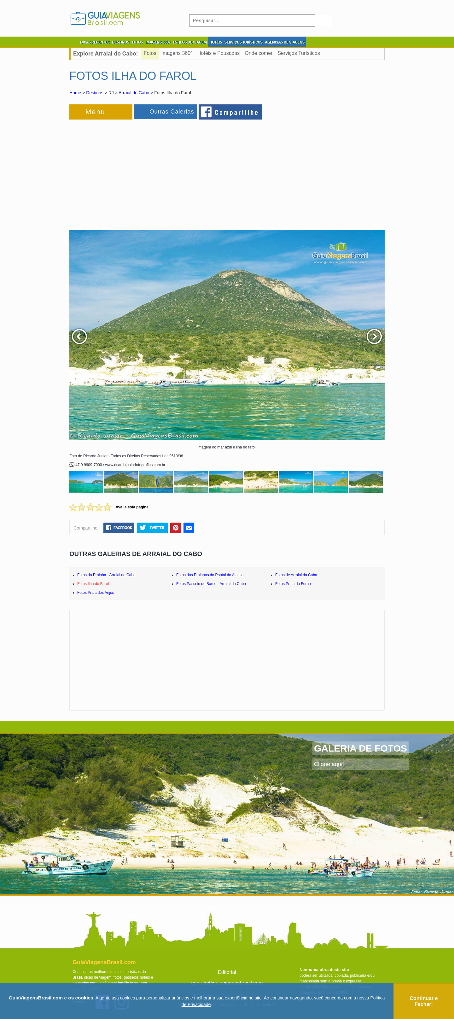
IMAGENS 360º (157, 42)
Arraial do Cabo (134, 92)
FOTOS (137, 42)
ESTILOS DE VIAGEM (190, 42)
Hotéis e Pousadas (218, 53)
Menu (95, 112)
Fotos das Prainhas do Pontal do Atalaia (209, 575)
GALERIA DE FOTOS (360, 748)
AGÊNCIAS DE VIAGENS (284, 42)
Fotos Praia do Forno (293, 584)
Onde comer (258, 53)
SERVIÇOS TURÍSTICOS (243, 42)
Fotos (150, 53)
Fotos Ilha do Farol (93, 584)
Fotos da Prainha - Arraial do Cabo (106, 575)
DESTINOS (120, 42)
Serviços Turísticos (298, 53)
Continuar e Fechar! (424, 1001)
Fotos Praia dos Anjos (95, 592)
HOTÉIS (215, 42)
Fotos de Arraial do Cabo (296, 575)
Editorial (227, 972)
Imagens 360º (176, 53)
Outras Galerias (171, 111)
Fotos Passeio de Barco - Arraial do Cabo (211, 584)
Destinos (94, 92)
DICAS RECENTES (94, 42)
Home (75, 92)
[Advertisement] (138, 171)
